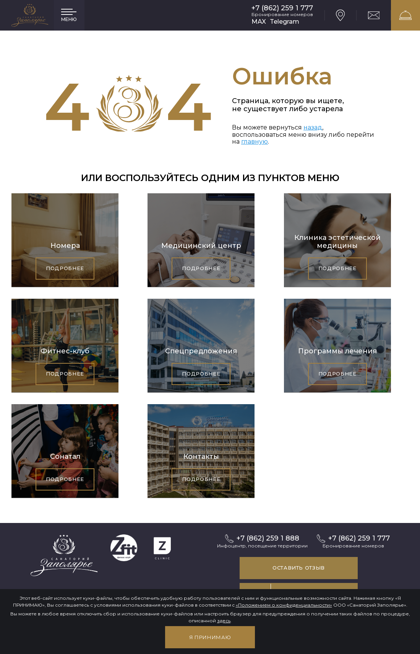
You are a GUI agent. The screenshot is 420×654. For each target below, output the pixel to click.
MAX (258, 21)
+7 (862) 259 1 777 (282, 8)
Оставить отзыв (249, 568)
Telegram (284, 21)
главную (254, 141)
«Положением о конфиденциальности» (284, 605)
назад (312, 127)
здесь (223, 620)
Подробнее (65, 268)
